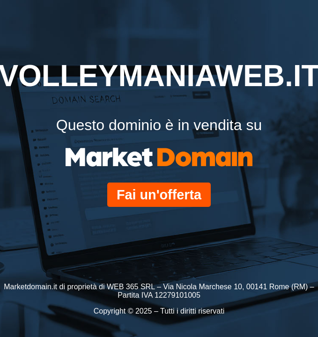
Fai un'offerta (159, 194)
